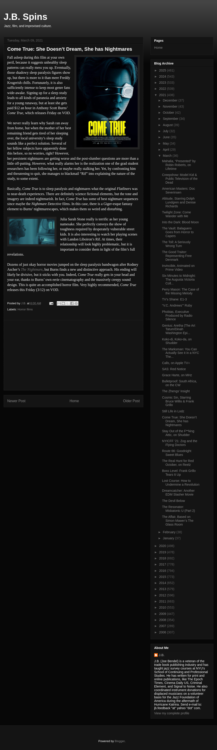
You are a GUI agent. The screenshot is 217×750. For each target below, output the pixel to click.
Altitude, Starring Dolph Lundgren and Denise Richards (179, 202)
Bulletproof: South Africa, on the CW (179, 383)
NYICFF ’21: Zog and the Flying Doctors (179, 443)
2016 (163, 570)
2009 (163, 614)
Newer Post (16, 401)
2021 (163, 95)
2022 (163, 88)
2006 (163, 632)
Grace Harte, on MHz (177, 375)
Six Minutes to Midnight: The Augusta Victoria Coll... (179, 279)
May (166, 143)
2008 (163, 620)
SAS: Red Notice (174, 369)
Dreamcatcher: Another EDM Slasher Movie (178, 492)
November (170, 106)
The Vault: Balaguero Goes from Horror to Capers (177, 232)
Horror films (25, 309)
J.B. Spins (25, 17)
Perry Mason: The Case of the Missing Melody (180, 291)
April (166, 149)
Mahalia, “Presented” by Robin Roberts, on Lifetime (179, 165)
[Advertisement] (73, 355)
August (168, 125)
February (169, 532)
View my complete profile (171, 713)
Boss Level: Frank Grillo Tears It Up (179, 472)
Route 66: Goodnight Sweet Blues (176, 453)
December (170, 100)
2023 (163, 82)
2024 (163, 76)
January (169, 538)
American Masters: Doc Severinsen (178, 190)
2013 (163, 589)
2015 (163, 577)
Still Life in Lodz (173, 411)
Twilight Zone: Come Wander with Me (176, 214)
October (169, 112)
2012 (163, 595)
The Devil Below (173, 501)
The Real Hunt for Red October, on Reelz (178, 462)
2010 (163, 607)
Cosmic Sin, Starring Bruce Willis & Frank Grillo (178, 401)
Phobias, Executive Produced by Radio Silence (177, 315)
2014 (163, 583)
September (171, 118)
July (166, 131)
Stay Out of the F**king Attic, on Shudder (178, 433)
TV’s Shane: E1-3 (174, 299)
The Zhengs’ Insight (176, 391)
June (166, 137)
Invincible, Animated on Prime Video (178, 267)
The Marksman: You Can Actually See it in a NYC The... (180, 353)
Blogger (120, 741)
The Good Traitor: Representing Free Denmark (177, 255)
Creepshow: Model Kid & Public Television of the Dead (180, 178)
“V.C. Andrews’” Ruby (177, 305)
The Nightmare (32, 269)
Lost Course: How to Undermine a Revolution (180, 482)
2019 (163, 552)
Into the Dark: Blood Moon (180, 222)
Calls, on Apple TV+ (176, 363)
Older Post (131, 401)
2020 (163, 546)
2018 (163, 558)
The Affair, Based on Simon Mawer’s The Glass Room (177, 520)
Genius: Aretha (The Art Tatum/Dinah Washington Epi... (178, 329)
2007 (163, 626)
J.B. (162, 655)
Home (74, 401)
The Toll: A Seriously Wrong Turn (176, 244)
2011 (163, 601)
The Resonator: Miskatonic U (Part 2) (178, 508)
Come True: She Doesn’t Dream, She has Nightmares (179, 421)
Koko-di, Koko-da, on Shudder (177, 341)
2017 (163, 564)
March (167, 155)
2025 (163, 70)
